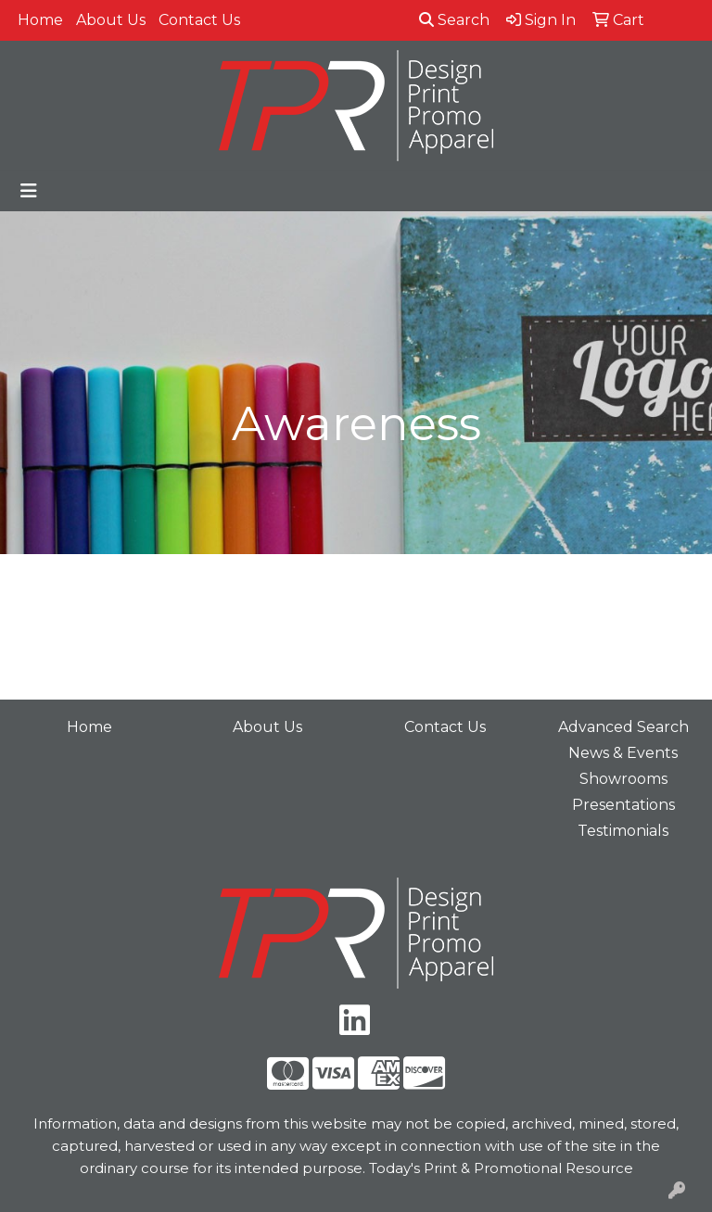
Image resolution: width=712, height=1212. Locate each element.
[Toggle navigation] (28, 191)
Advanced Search (623, 727)
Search (454, 20)
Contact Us (199, 20)
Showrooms (623, 779)
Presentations (623, 805)
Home (40, 20)
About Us (111, 20)
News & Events (623, 753)
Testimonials (623, 831)
